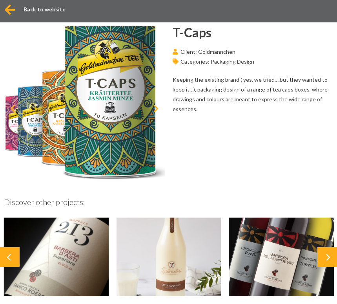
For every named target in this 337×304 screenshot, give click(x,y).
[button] (13, 108)
